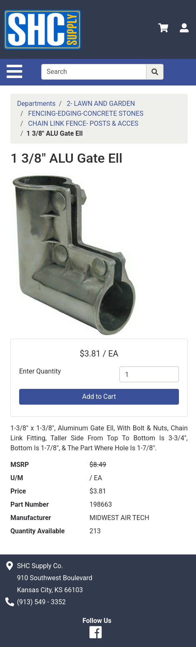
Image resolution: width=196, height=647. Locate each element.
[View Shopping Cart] (163, 29)
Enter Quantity (40, 371)
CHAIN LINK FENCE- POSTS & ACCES (83, 123)
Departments (36, 103)
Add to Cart (99, 396)
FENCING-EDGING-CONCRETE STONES (86, 113)
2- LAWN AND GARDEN (101, 103)
